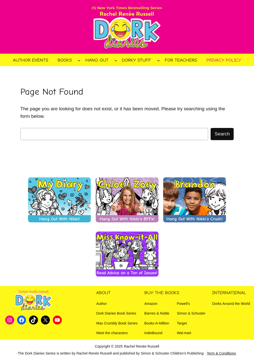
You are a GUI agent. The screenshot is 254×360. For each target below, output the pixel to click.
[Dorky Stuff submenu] (158, 60)
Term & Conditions (221, 353)
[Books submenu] (79, 60)
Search (222, 133)
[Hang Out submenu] (115, 60)
